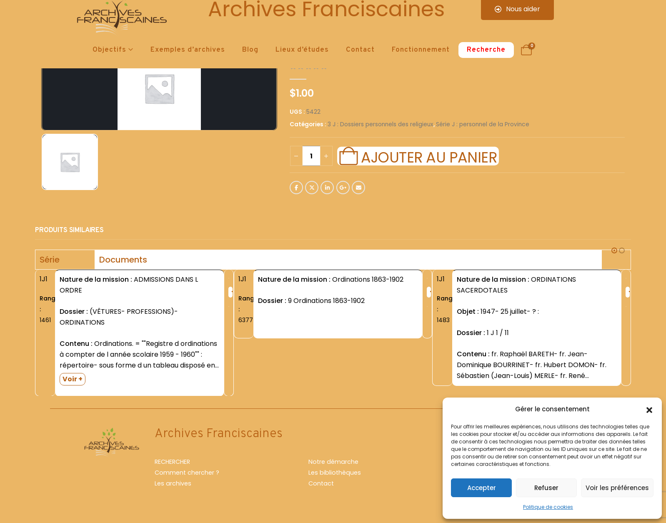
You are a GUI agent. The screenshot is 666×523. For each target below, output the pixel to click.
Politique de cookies (548, 506)
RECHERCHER (172, 462)
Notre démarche (333, 462)
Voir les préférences (617, 487)
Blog (250, 50)
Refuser (546, 487)
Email (358, 187)
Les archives (173, 484)
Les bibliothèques (334, 473)
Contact (360, 50)
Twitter (311, 187)
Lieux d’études (302, 50)
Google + (343, 187)
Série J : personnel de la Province (482, 124)
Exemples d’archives (187, 50)
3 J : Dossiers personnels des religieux (380, 124)
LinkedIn (327, 187)
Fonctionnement (421, 50)
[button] (649, 409)
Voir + (73, 379)
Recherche (486, 50)
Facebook (296, 187)
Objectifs (109, 50)
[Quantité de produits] (311, 156)
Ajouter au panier (429, 156)
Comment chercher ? (187, 473)
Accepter (481, 487)
